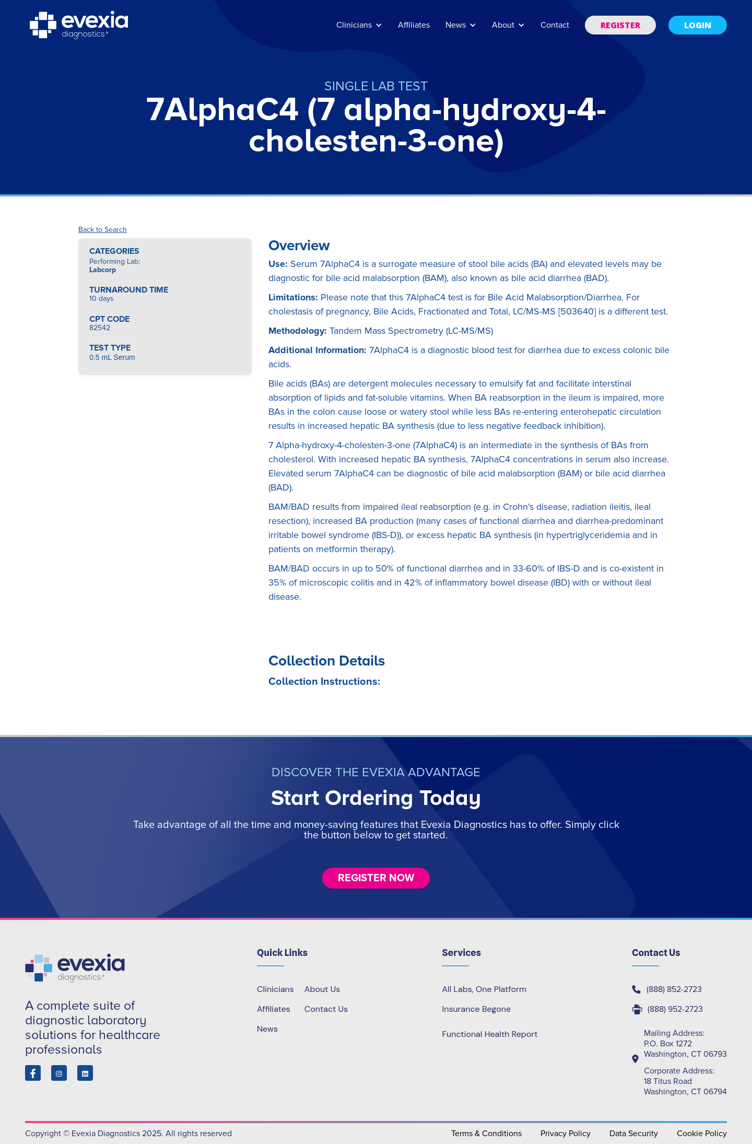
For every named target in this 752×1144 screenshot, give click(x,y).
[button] (359, 30)
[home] (80, 25)
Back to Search (102, 230)
